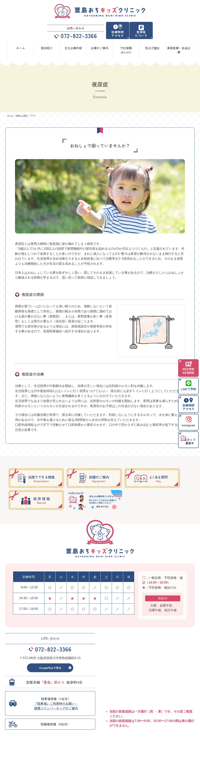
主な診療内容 (155, 746)
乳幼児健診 (61, 752)
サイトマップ (155, 752)
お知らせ (106, 752)
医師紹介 (60, 746)
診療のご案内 (109, 746)
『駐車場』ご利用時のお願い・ (56, 708)
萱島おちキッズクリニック (98, 771)
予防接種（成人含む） (21, 752)
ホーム (12, 746)
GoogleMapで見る (50, 670)
